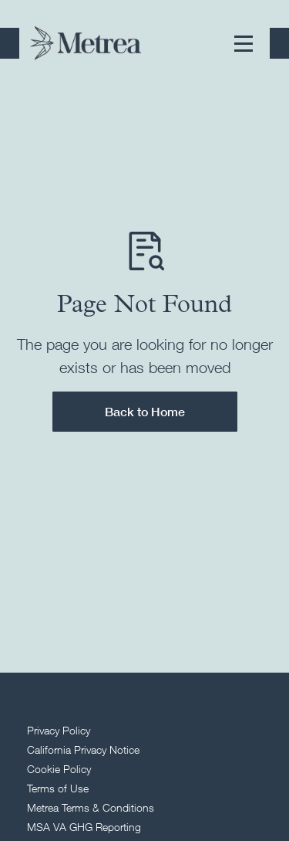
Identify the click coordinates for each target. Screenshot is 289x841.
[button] (243, 43)
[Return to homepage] (85, 42)
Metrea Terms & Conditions (90, 807)
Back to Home (145, 411)
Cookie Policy (59, 768)
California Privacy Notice (83, 749)
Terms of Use (58, 788)
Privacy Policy (58, 730)
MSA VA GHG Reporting (84, 826)
